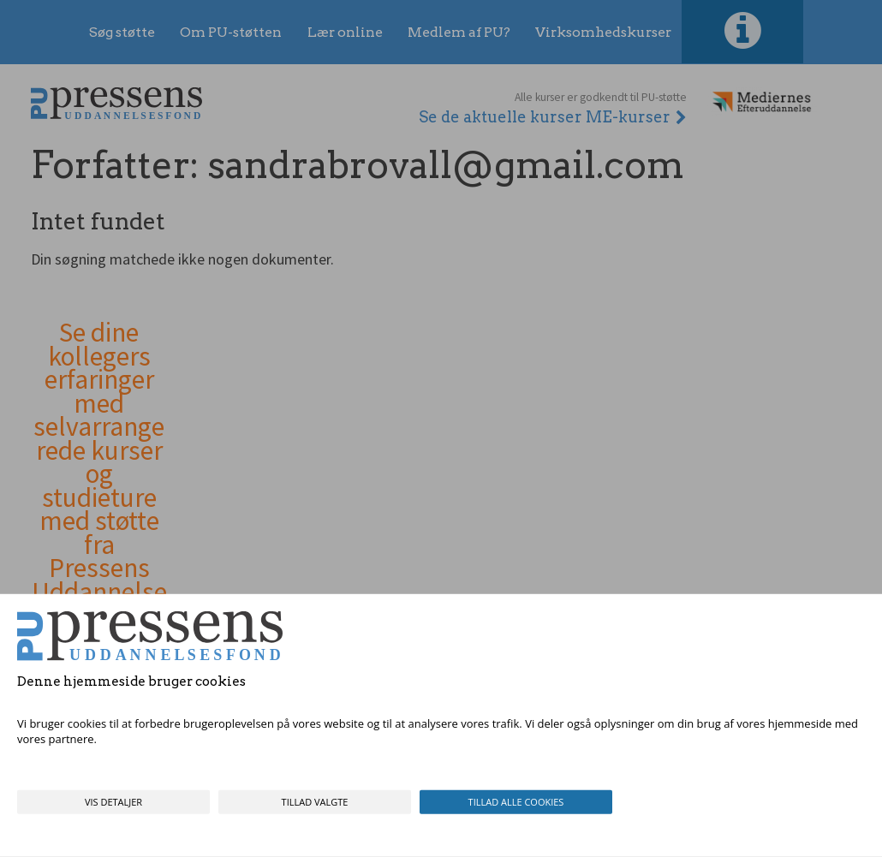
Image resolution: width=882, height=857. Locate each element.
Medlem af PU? (459, 32)
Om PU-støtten (231, 32)
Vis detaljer (113, 801)
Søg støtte (122, 32)
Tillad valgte (315, 801)
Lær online (345, 32)
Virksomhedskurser (603, 32)
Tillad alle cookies (516, 801)
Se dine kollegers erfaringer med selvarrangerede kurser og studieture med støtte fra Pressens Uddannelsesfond (99, 474)
